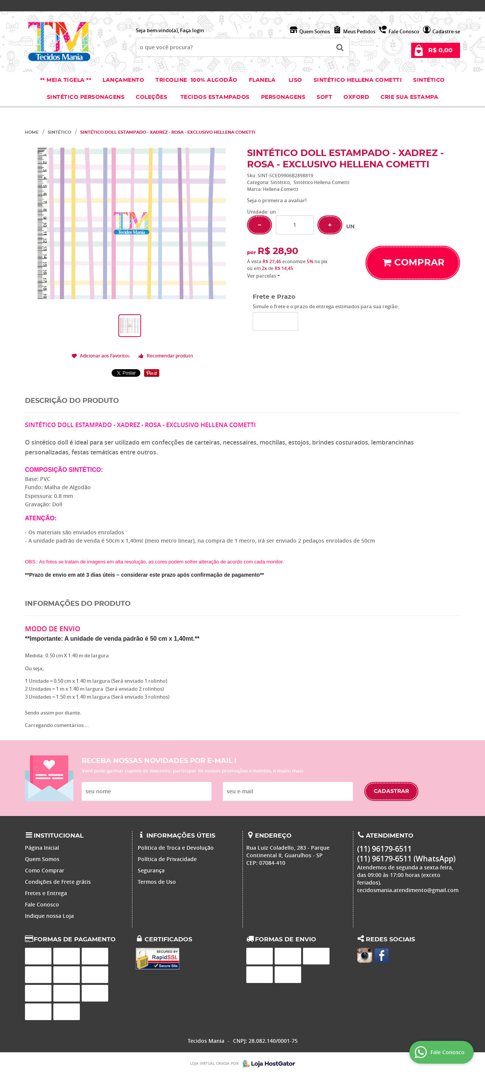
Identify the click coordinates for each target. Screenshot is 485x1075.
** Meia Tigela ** (66, 80)
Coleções (152, 97)
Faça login (192, 30)
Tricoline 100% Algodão (196, 80)
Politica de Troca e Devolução (176, 847)
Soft (324, 97)
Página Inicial (42, 847)
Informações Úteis (180, 836)
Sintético (429, 80)
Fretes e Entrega (46, 893)
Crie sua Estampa (409, 97)
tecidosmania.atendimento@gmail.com (408, 890)
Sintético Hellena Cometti (358, 80)
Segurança (151, 870)
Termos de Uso (157, 881)
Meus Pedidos (359, 31)
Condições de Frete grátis (58, 881)
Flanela (262, 80)
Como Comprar (44, 870)
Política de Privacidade (167, 859)
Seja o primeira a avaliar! (277, 200)
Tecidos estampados (215, 97)
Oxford (356, 97)
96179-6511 (382, 6)
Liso (294, 80)
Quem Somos (314, 31)
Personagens (283, 97)
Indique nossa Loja (49, 915)
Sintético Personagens (86, 97)
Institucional (59, 836)
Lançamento (123, 80)
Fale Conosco (404, 31)
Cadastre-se (446, 31)
